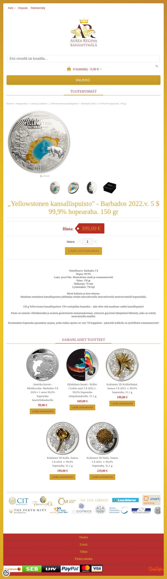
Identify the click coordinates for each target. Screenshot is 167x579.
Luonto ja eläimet (38, 103)
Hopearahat (22, 103)
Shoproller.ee (156, 569)
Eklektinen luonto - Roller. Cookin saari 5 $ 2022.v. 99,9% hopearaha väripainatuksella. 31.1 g (82, 390)
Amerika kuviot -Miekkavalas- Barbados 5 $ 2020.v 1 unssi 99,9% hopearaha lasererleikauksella (42, 392)
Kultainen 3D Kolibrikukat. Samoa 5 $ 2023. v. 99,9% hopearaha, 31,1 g (122, 388)
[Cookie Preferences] (6, 573)
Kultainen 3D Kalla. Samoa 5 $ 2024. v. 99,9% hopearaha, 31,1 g (62, 461)
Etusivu (10, 103)
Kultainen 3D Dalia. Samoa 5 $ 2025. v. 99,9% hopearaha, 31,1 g (102, 461)
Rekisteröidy (38, 8)
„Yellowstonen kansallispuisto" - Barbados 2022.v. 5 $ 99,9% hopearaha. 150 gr (88, 103)
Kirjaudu (23, 8)
